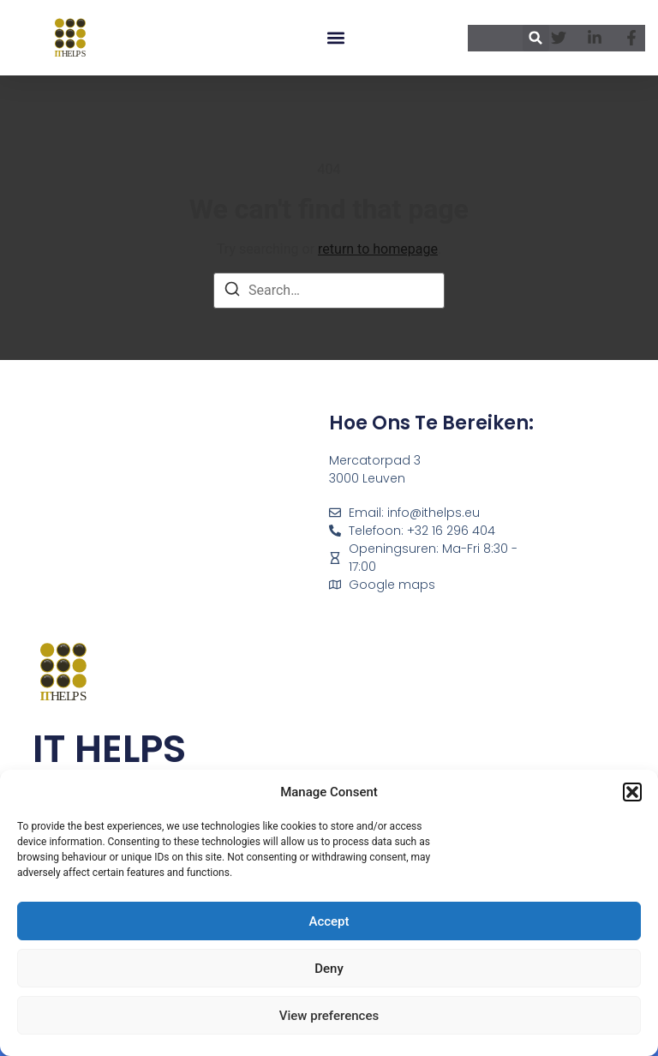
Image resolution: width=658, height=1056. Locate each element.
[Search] (232, 291)
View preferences (329, 1015)
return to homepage (378, 249)
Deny (329, 968)
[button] (632, 792)
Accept (328, 921)
